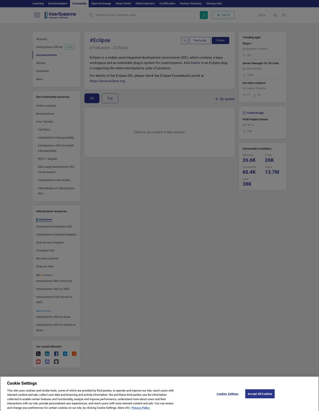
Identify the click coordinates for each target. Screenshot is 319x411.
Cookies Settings (228, 395)
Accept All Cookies (260, 395)
